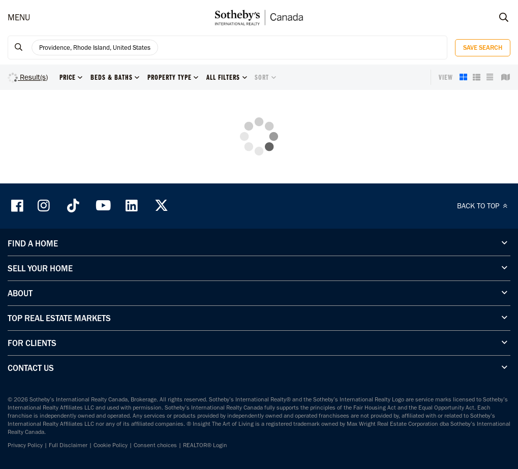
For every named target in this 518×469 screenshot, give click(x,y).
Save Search (482, 47)
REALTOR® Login (205, 445)
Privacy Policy (25, 445)
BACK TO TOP (483, 205)
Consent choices (155, 445)
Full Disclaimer (68, 445)
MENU (19, 17)
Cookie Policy (111, 445)
